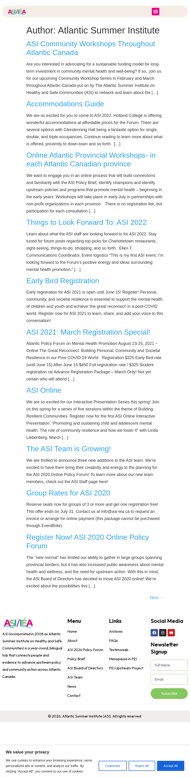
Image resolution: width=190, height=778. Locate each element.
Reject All (141, 766)
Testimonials (118, 649)
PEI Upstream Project (126, 668)
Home (72, 631)
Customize (112, 766)
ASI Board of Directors (85, 668)
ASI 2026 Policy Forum (85, 649)
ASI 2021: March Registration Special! (88, 332)
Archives (116, 631)
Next (157, 597)
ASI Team (75, 677)
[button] (155, 11)
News (71, 686)
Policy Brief (76, 659)
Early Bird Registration (62, 281)
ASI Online (43, 390)
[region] (95, 761)
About (72, 640)
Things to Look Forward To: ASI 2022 (86, 222)
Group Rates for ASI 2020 (68, 493)
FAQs (113, 640)
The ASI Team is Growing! (68, 449)
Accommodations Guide (65, 104)
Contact (73, 695)
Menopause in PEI (123, 659)
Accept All (171, 766)
